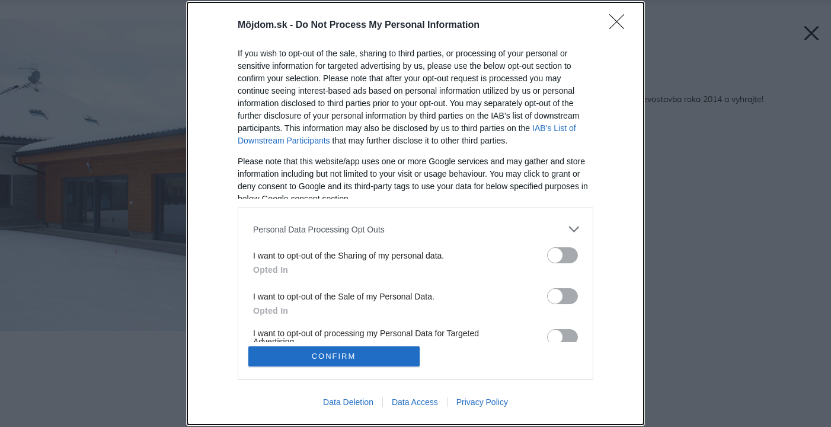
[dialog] (415, 213)
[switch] (562, 255)
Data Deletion (348, 402)
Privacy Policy (482, 402)
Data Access (415, 402)
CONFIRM (334, 356)
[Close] (620, 25)
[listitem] (415, 229)
